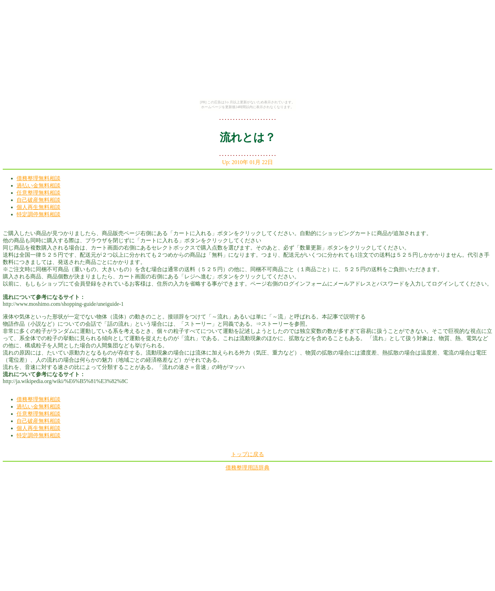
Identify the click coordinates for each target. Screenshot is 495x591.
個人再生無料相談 (38, 207)
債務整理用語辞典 (248, 468)
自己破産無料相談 (38, 200)
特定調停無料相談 (38, 214)
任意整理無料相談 (38, 193)
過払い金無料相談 (38, 185)
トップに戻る (247, 454)
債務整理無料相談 (38, 178)
